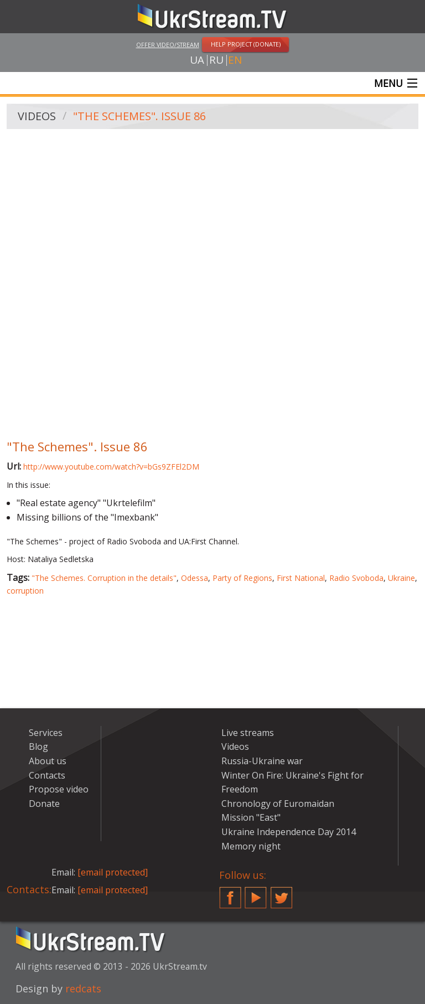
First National (301, 578)
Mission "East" (251, 818)
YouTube (256, 893)
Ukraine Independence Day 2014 (288, 832)
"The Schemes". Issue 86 (139, 116)
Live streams (247, 733)
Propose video (59, 789)
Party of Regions (242, 578)
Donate (44, 803)
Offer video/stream (167, 44)
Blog (38, 747)
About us (47, 761)
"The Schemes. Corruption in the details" (104, 578)
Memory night (251, 846)
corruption (25, 590)
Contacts (47, 775)
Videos (37, 116)
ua (197, 60)
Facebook (230, 893)
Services (46, 733)
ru (216, 60)
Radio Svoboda (356, 578)
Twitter (282, 893)
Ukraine (401, 578)
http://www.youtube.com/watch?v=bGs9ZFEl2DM (111, 466)
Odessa (194, 578)
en (235, 60)
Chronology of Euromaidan (277, 803)
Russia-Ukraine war (262, 761)
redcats (83, 988)
